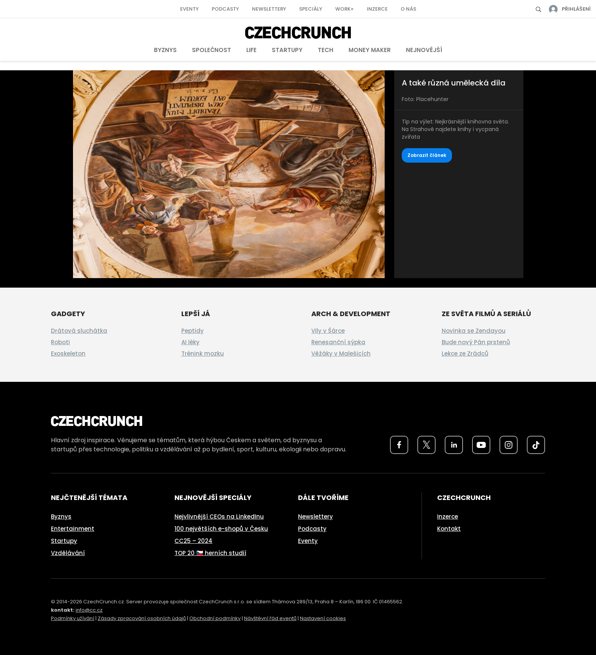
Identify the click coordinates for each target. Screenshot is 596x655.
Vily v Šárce (328, 331)
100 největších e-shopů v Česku (221, 529)
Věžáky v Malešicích (341, 354)
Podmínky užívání (72, 618)
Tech (325, 50)
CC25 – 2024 (193, 541)
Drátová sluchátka (79, 331)
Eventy (189, 9)
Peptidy (192, 331)
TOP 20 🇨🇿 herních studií (210, 553)
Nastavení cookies (323, 618)
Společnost (211, 50)
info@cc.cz (89, 610)
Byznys (165, 50)
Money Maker (370, 50)
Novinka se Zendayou (474, 331)
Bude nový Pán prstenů (476, 342)
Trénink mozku (202, 354)
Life (251, 50)
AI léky (190, 342)
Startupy (287, 50)
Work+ (344, 9)
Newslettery (269, 9)
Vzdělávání (68, 553)
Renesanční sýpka (338, 342)
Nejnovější (424, 50)
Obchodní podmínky (215, 618)
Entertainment (72, 529)
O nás (408, 9)
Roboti (60, 342)
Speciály (310, 9)
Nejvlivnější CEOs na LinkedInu (219, 517)
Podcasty (225, 9)
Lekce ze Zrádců (465, 354)
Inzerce (377, 9)
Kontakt (449, 529)
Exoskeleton (68, 354)
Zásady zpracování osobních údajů (142, 618)
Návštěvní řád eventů (270, 618)
